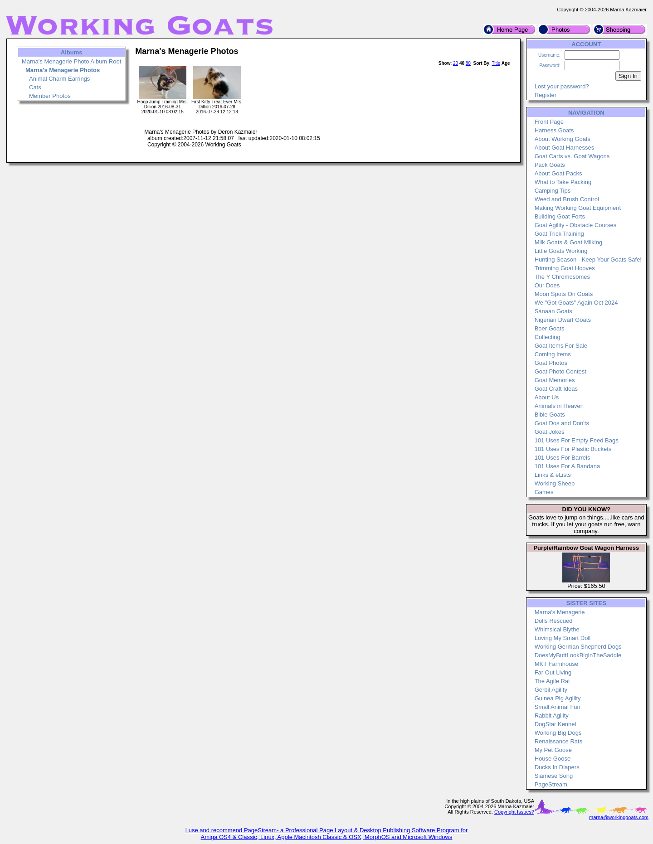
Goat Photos (551, 362)
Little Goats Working (561, 250)
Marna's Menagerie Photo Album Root (71, 61)
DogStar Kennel (555, 724)
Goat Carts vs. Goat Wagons (572, 156)
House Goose (553, 758)
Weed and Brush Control (567, 199)
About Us (547, 397)
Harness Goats (554, 130)
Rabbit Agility (552, 715)
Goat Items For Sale (561, 345)
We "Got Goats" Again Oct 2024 (576, 302)
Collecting (547, 337)
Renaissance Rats (559, 741)
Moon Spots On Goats (564, 294)
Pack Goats (550, 164)
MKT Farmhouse (557, 663)
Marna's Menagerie (560, 612)
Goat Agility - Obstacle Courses (576, 225)
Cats (35, 87)
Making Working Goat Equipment (578, 207)
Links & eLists (553, 474)
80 (468, 63)
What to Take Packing (563, 182)
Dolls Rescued (554, 620)
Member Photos (50, 95)
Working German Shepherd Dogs (578, 646)
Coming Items (553, 354)
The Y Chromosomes (562, 276)
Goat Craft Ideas (556, 388)
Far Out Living (553, 672)
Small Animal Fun (557, 706)
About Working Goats (562, 139)
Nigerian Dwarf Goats (563, 319)
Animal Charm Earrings (59, 78)
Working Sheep (555, 483)
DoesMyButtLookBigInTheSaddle (578, 655)
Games (544, 492)
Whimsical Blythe (557, 629)
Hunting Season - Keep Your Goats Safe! (588, 259)
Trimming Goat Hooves (565, 268)
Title (496, 63)
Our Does (547, 285)
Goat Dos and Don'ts (562, 423)
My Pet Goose (553, 750)
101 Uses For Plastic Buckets (573, 449)
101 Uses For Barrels (562, 457)
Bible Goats (550, 414)
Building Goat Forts (560, 216)
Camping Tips (552, 190)
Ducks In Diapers (557, 767)
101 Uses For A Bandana (567, 466)
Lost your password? (562, 86)
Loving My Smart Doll (563, 638)
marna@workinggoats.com (618, 817)
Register (545, 95)
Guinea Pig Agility (558, 698)
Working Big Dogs (558, 732)
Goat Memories (555, 380)
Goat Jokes (550, 431)
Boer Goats (550, 328)
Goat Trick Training (559, 233)
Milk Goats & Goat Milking (569, 242)
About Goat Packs (558, 173)
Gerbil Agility (551, 689)
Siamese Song (554, 775)
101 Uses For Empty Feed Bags (577, 440)
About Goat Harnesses (565, 147)
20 (455, 63)
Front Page (549, 121)
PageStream (551, 784)
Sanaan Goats (553, 311)
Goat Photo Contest (560, 371)
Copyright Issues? (514, 812)
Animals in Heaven (559, 406)
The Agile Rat (552, 681)
